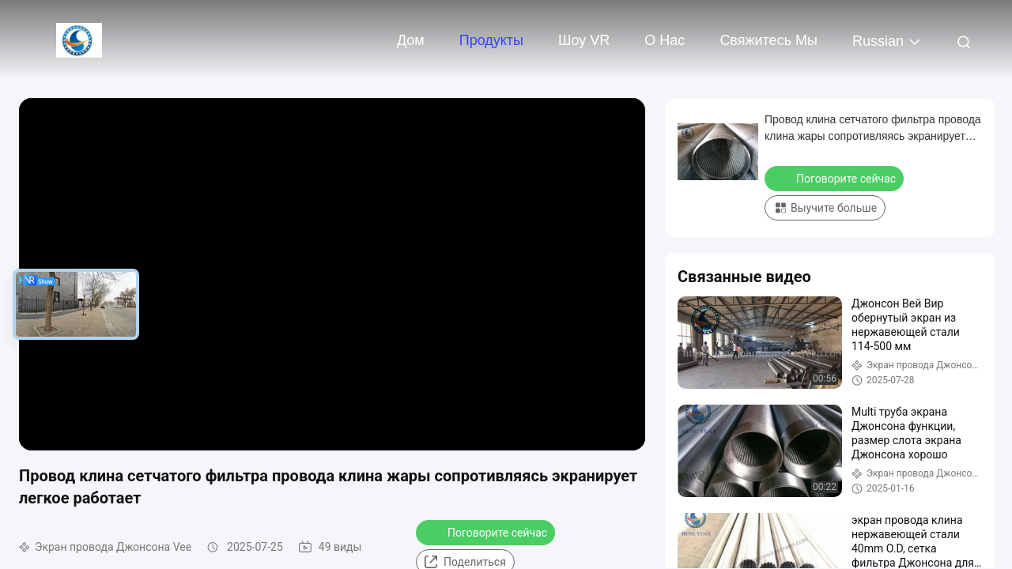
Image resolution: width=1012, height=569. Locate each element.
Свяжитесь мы (768, 40)
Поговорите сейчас (487, 532)
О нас (664, 40)
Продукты (491, 40)
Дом (411, 40)
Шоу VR (584, 40)
